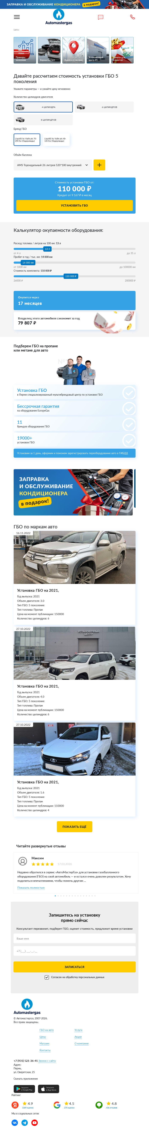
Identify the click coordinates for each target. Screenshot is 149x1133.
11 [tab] (83, 895)
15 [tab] (94, 895)
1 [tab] (55, 895)
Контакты (45, 1050)
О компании (82, 1043)
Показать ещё (74, 826)
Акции (78, 1036)
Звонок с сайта (47, 1060)
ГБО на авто (47, 1029)
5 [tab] (66, 895)
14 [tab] (92, 895)
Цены (43, 1036)
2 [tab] (58, 895)
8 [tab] (75, 895)
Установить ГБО (74, 205)
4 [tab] (63, 895)
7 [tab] (72, 895)
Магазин (44, 1043)
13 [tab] (89, 895)
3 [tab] (60, 895)
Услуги (78, 1029)
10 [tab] (80, 895)
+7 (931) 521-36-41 (26, 1060)
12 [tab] (86, 895)
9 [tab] (77, 895)
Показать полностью (31, 887)
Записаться (74, 967)
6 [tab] (69, 895)
